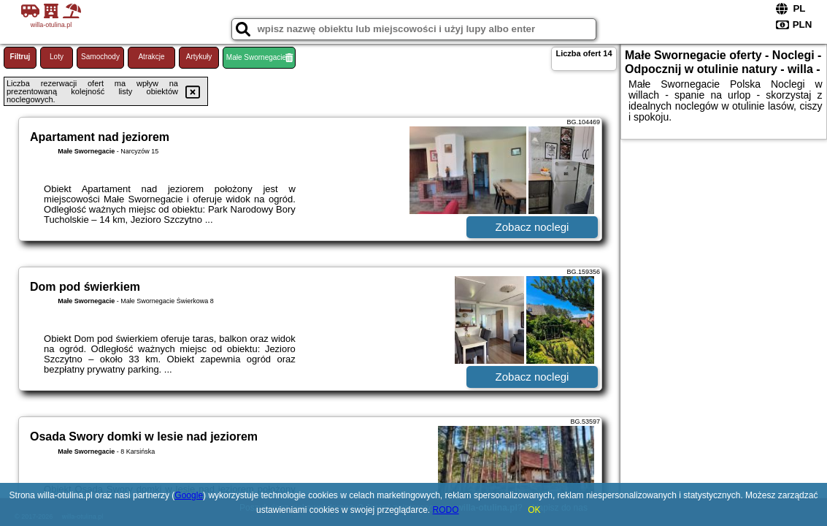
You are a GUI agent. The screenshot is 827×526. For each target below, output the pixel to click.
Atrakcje (151, 57)
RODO (446, 510)
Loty (57, 57)
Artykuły (199, 57)
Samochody (100, 57)
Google (188, 495)
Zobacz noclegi (532, 227)
